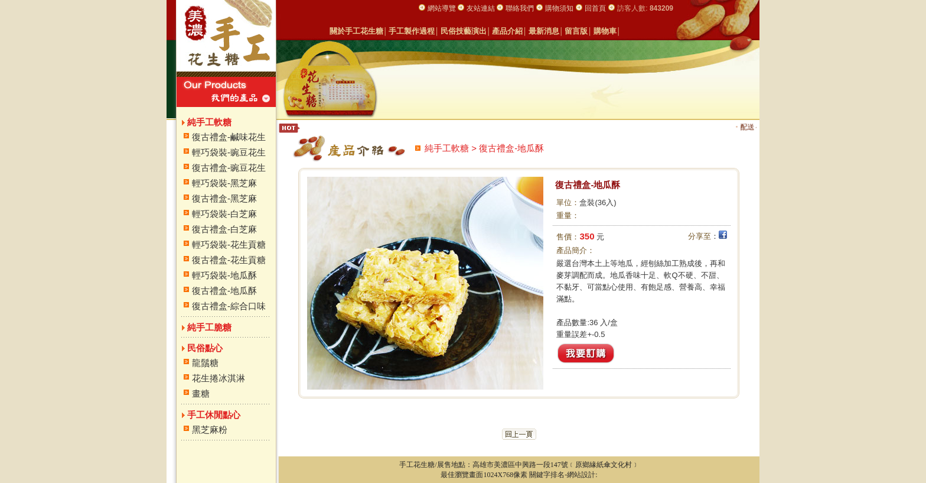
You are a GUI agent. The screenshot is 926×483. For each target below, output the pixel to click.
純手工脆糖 (209, 327)
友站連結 (482, 8)
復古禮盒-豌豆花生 (229, 168)
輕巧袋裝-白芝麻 (224, 214)
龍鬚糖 (205, 363)
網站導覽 (443, 8)
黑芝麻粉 (209, 429)
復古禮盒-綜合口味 (229, 306)
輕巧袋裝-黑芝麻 (224, 183)
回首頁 (595, 8)
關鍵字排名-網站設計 (562, 475)
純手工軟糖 (209, 122)
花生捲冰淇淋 (218, 378)
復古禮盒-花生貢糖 (229, 260)
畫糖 (201, 393)
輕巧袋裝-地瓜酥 (224, 275)
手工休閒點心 (213, 415)
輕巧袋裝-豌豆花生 (229, 152)
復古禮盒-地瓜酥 (224, 291)
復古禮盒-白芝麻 (224, 229)
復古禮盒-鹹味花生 (229, 137)
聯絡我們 (520, 8)
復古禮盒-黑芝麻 (224, 198)
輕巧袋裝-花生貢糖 (229, 244)
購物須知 (559, 8)
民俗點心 (205, 348)
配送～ (755, 127)
